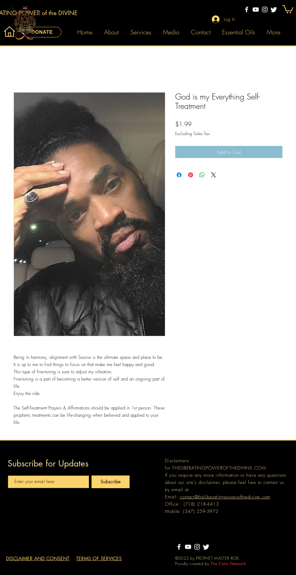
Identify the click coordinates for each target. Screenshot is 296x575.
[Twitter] (274, 9)
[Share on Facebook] (179, 175)
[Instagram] (265, 9)
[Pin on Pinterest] (190, 175)
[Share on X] (213, 175)
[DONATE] (42, 32)
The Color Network (228, 563)
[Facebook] (246, 9)
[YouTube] (255, 9)
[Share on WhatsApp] (202, 175)
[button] (287, 8)
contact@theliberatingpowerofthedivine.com (225, 497)
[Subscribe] (111, 481)
